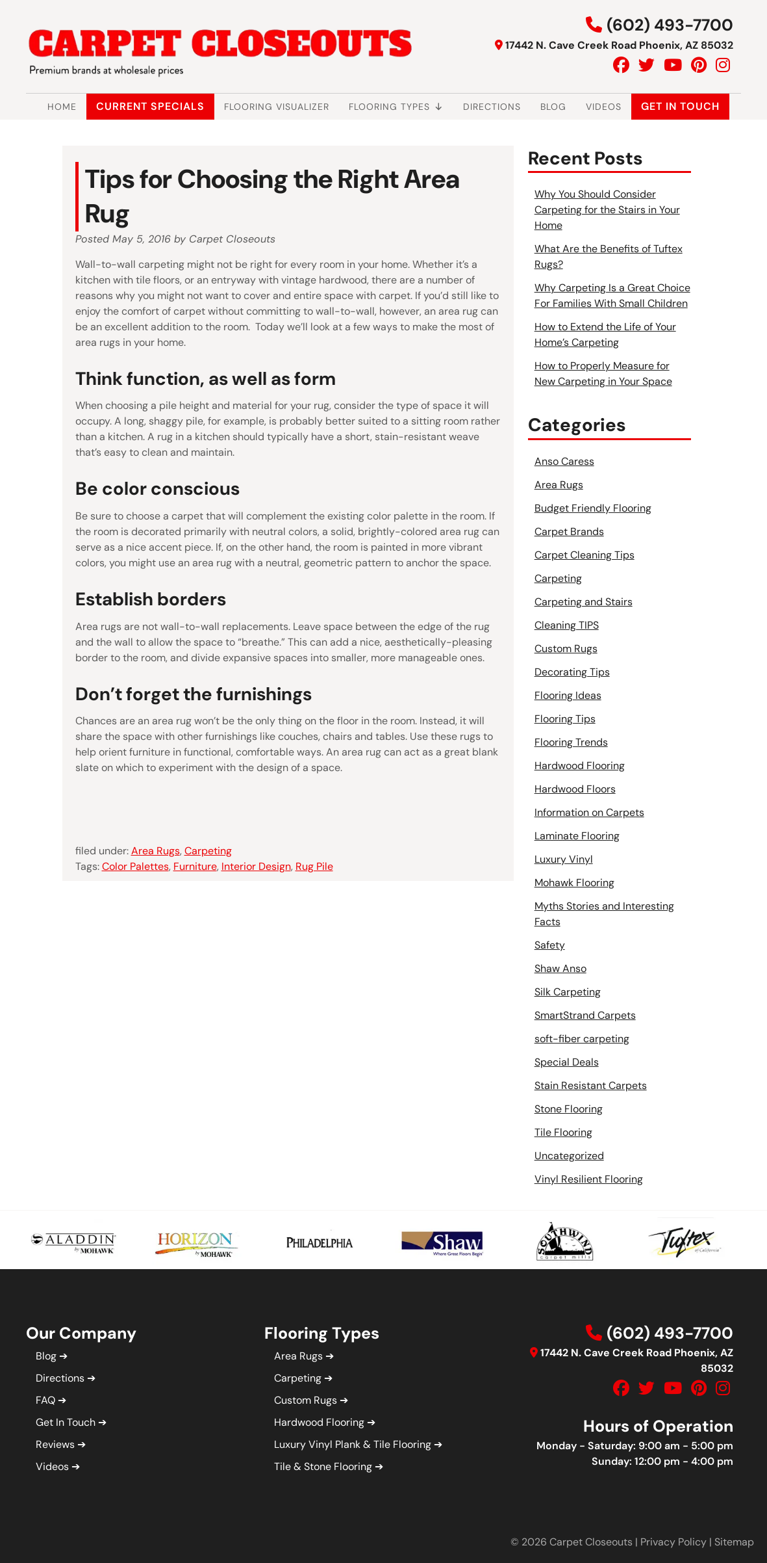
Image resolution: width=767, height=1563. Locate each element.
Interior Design (256, 866)
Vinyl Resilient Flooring (588, 1179)
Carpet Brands (569, 531)
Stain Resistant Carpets (590, 1085)
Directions (492, 106)
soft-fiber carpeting (581, 1038)
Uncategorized (569, 1155)
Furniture (195, 866)
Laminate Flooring (577, 836)
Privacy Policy (673, 1542)
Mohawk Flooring (574, 882)
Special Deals (566, 1062)
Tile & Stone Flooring (323, 1466)
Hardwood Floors (575, 789)
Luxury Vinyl (563, 859)
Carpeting (208, 851)
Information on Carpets (589, 812)
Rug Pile (314, 866)
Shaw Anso (560, 968)
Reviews (55, 1444)
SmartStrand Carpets (585, 1015)
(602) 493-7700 (670, 25)
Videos (604, 106)
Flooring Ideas (567, 695)
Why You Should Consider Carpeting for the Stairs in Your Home (607, 209)
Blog (553, 106)
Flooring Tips (565, 719)
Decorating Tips (572, 672)
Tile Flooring (563, 1132)
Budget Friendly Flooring (592, 508)
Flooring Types (396, 107)
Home (62, 106)
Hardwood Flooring (579, 765)
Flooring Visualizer (276, 106)
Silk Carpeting (567, 992)
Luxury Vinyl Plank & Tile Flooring (352, 1444)
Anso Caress (564, 461)
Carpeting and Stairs (583, 602)
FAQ (45, 1400)
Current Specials (150, 106)
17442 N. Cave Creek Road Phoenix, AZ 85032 (619, 45)
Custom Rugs (565, 648)
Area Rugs (155, 851)
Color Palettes (135, 866)
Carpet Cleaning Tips (584, 555)
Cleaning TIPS (566, 625)
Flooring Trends (571, 742)
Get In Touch (680, 106)
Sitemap (734, 1542)
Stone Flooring (568, 1109)
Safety (549, 945)
